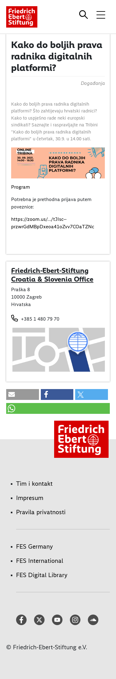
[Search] (84, 14)
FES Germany (34, 546)
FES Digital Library (41, 575)
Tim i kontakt (34, 483)
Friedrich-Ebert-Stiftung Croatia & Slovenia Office (52, 274)
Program (20, 187)
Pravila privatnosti (41, 512)
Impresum (29, 498)
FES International (39, 560)
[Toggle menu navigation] (101, 14)
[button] (22, 394)
